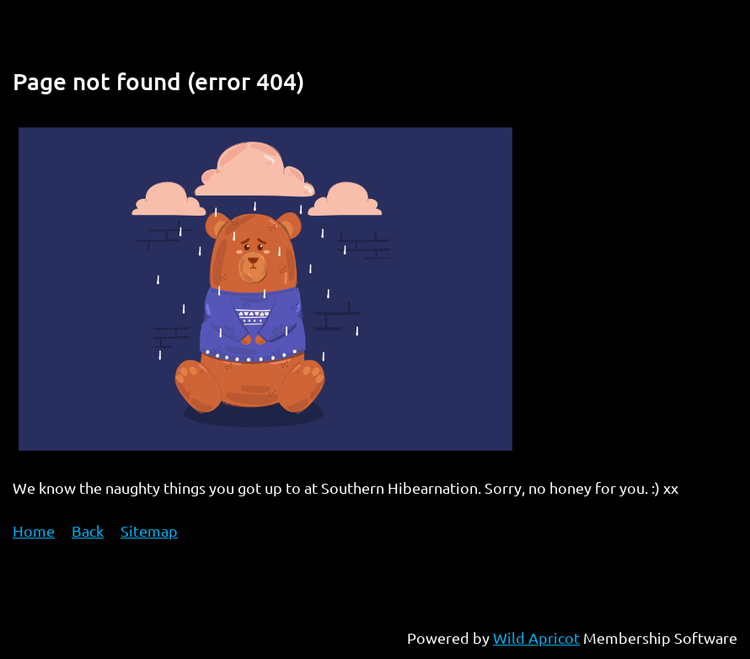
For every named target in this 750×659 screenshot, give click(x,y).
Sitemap (149, 530)
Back (88, 530)
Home (34, 530)
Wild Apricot (536, 637)
